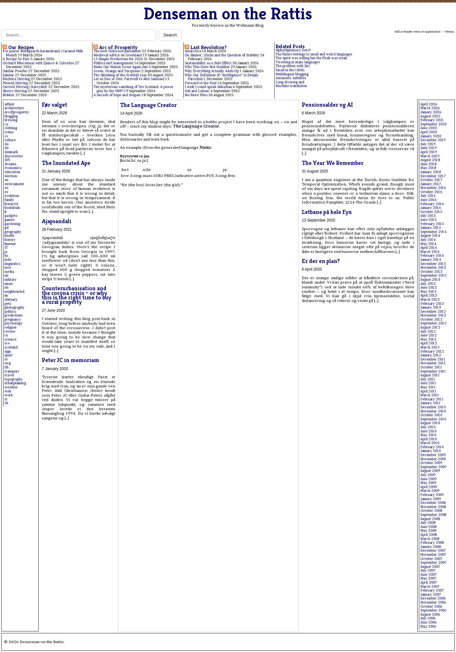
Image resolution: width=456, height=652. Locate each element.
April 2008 (428, 535)
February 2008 (432, 543)
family (9, 200)
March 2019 (429, 156)
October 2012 (431, 319)
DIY (7, 160)
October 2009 (431, 463)
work (8, 395)
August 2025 (430, 116)
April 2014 (428, 248)
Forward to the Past (201, 83)
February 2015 (432, 224)
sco (7, 343)
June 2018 (428, 164)
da (6, 144)
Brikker (9, 95)
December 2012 (433, 312)
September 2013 (433, 275)
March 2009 (429, 491)
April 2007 (428, 582)
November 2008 (433, 507)
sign (7, 351)
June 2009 (428, 479)
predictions (13, 315)
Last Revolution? (208, 47)
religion (10, 327)
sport (8, 355)
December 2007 (433, 551)
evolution (11, 196)
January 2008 (430, 547)
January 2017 (430, 184)
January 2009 (430, 499)
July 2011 (427, 379)
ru (6, 335)
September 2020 (433, 124)
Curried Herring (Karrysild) (25, 87)
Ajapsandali (56, 221)
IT (6, 248)
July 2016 (427, 196)
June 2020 (428, 128)
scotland (11, 347)
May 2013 (428, 292)
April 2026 (428, 104)
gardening (12, 224)
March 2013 (430, 300)
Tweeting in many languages (298, 62)
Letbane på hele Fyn (327, 212)
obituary (10, 300)
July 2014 (427, 240)
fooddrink (12, 208)
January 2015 (430, 228)
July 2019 (427, 144)
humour (10, 244)
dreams (10, 164)
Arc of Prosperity (118, 47)
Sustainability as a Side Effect (208, 63)
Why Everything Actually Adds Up (212, 71)
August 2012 (430, 327)
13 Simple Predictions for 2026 (118, 59)
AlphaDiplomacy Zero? (293, 50)
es (6, 192)
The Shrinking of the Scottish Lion (120, 75)
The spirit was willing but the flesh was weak (311, 58)
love (7, 268)
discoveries (13, 156)
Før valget (54, 104)
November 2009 (433, 459)
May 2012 (428, 339)
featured (11, 204)
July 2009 (427, 475)
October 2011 (431, 367)
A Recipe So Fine (16, 59)
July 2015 (427, 216)
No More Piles (196, 95)
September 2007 (433, 563)
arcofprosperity (16, 112)
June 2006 (428, 622)
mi (6, 275)
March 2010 (429, 443)
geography (12, 232)
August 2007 (430, 567)
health (9, 236)
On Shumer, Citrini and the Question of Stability (222, 55)
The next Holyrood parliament (117, 51)
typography (13, 379)
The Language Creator (148, 105)
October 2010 (431, 415)
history (10, 240)
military (10, 280)
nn (6, 295)
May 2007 (428, 578)
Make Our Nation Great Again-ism (120, 67)
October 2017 (431, 180)
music (8, 284)
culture (10, 140)
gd (6, 228)
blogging (11, 116)
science (10, 339)
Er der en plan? (321, 261)
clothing (10, 128)
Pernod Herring (15, 83)
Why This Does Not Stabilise (207, 67)
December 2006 (433, 598)
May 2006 (428, 626)
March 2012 (430, 347)
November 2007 (433, 555)
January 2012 (430, 355)
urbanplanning (15, 383)
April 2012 (428, 343)
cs (6, 136)
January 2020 (430, 136)
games (9, 220)
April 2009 (428, 487)
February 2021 (432, 120)
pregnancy (12, 319)
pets (7, 304)
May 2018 (428, 168)
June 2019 (428, 148)
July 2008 (427, 523)
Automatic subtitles (291, 78)
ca (6, 124)
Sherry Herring (15, 91)
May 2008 (428, 531)
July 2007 (428, 570)
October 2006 (431, 607)
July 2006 (427, 618)
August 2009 (430, 471)
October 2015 (431, 212)
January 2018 (430, 172)
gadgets (10, 216)
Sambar (8, 75)
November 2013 (433, 268)
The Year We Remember (333, 162)
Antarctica (193, 51)
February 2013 (432, 304)
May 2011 (428, 387)
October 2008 (431, 511)
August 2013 (430, 280)
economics (12, 168)
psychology (13, 323)
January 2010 (430, 451)
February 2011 (432, 399)
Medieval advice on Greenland (117, 55)
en (6, 180)
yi (5, 399)
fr (5, 212)
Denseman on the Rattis (227, 13)
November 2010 (433, 411)
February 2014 (432, 256)
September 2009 (433, 467)
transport (11, 371)
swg (7, 363)
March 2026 (430, 108)
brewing (10, 120)
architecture (14, 108)
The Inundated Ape (66, 162)
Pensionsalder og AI (327, 104)
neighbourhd (14, 292)
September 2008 (433, 515)
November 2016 (433, 188)
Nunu (205, 147)
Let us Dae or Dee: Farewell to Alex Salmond (128, 79)
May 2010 (428, 435)
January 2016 (430, 208)
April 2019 (428, 152)
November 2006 (433, 602)
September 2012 (433, 323)
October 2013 (431, 272)
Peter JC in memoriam (70, 360)
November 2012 (433, 315)
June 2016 (428, 200)
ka (6, 256)
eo (6, 188)
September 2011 (433, 371)
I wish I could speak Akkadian (208, 87)
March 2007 (430, 587)
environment (14, 184)
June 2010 (428, 431)
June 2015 (428, 220)
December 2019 (433, 140)
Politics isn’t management (113, 63)
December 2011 (433, 359)
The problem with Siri (293, 66)
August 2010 (430, 423)
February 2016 (432, 204)
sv (6, 359)
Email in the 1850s (290, 70)
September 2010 (433, 419)
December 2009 (433, 455)
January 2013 (430, 307)
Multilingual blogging (292, 74)
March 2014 (429, 252)
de (6, 148)
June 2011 (428, 383)
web (7, 391)
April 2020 (428, 132)
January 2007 (430, 594)
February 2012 (432, 351)
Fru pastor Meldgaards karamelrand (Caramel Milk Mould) (43, 53)
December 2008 (433, 503)
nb (6, 287)
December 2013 (433, 264)
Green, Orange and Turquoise (116, 71)
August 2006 (430, 614)
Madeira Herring (16, 79)
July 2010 (427, 427)
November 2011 (433, 363)
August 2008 (430, 519)
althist (9, 104)
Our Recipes (21, 47)
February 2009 (432, 495)
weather (11, 387)
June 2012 (428, 335)
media (9, 272)
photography (14, 307)
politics (10, 312)
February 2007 (432, 590)
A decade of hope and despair (117, 95)
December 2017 (433, 176)
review (10, 331)
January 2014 (430, 260)
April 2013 (428, 295)
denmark (11, 152)
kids (7, 260)
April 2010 (428, 439)
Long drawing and (290, 82)
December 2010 (433, 407)
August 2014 (430, 236)
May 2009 (428, 483)
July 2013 (428, 284)
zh (6, 403)
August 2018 (430, 160)
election (10, 176)
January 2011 (430, 403)
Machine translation (291, 86)
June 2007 (428, 575)
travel (9, 375)
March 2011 (429, 395)
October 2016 (431, 192)
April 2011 (428, 391)
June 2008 (428, 527)
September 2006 (433, 610)
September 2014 (433, 232)
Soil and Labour (197, 91)
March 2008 (429, 539)
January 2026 (430, 112)
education (12, 172)
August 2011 (430, 375)
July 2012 (428, 331)
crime (9, 132)
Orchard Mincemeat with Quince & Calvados (38, 63)
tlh (6, 367)
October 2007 (431, 559)
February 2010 (432, 447)
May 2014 (428, 244)
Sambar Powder (15, 71)
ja (5, 252)
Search (170, 35)
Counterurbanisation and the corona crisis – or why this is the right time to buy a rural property (76, 295)
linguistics (12, 264)
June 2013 (428, 287)
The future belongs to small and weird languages (314, 54)
